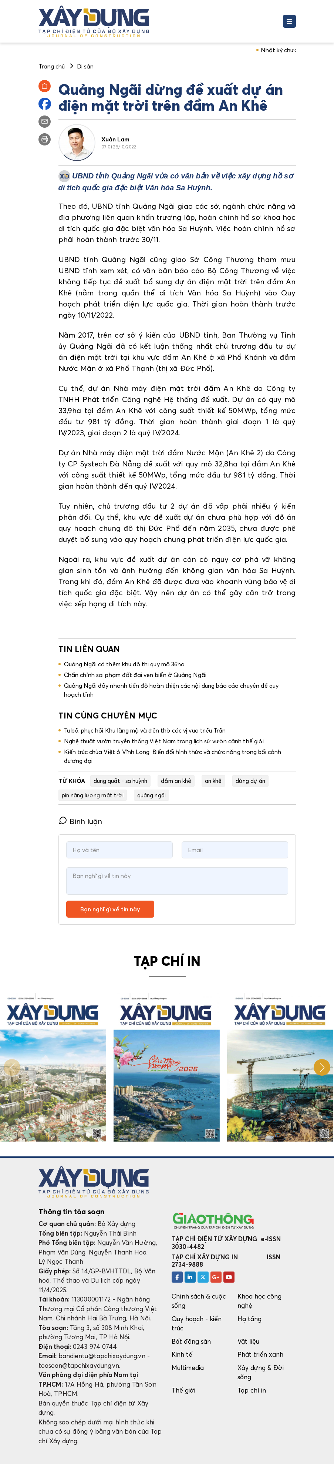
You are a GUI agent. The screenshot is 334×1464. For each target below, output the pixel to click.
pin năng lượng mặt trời (93, 795)
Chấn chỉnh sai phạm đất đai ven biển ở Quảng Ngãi (135, 675)
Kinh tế (182, 1354)
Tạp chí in (251, 1390)
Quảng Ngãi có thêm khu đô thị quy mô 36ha (124, 664)
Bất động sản (191, 1341)
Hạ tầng (249, 1319)
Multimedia (188, 1367)
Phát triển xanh (260, 1354)
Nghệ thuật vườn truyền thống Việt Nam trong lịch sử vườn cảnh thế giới (164, 741)
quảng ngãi (151, 795)
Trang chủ (51, 66)
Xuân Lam (115, 139)
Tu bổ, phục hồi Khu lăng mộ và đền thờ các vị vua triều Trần (145, 730)
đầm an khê (176, 780)
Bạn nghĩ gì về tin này (110, 909)
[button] (322, 1067)
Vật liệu (248, 1341)
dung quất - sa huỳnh (120, 780)
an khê (213, 780)
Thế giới (184, 1390)
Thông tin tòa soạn (71, 1211)
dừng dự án (251, 780)
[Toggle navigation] (289, 21)
